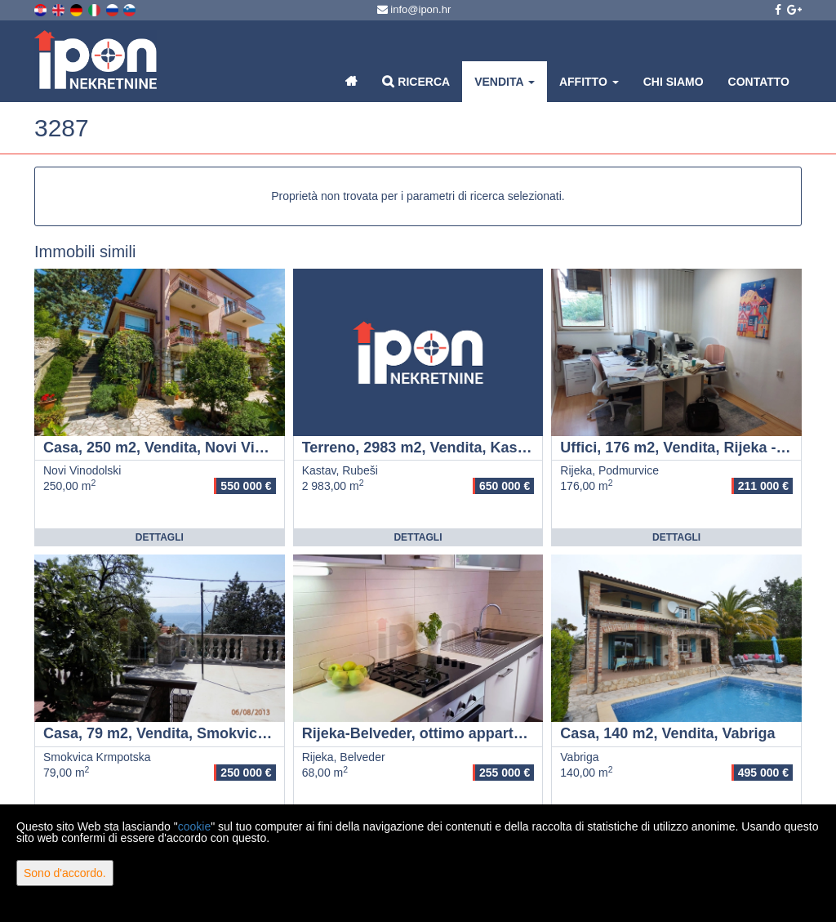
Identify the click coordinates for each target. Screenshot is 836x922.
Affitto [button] (589, 81)
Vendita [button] (504, 81)
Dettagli (160, 537)
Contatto (758, 81)
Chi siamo (673, 81)
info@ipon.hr (414, 9)
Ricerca (416, 81)
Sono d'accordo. (65, 873)
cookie (194, 826)
